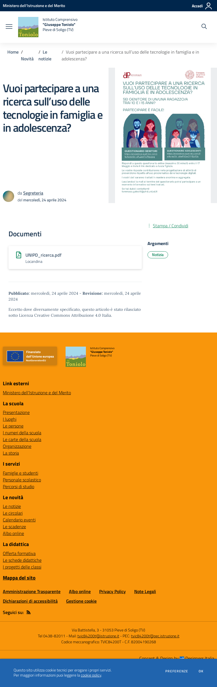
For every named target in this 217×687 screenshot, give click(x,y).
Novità (27, 58)
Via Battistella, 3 (85, 630)
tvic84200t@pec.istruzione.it (155, 636)
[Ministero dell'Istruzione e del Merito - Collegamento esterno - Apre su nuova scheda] (34, 5)
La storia (11, 453)
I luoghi (9, 419)
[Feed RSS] (28, 612)
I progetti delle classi (22, 566)
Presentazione (16, 412)
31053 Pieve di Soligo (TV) (123, 630)
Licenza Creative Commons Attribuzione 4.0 (60, 315)
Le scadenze (14, 526)
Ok (201, 671)
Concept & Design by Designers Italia (176, 658)
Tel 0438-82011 (51, 636)
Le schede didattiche (22, 560)
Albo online (13, 533)
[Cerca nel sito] (204, 27)
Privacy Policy (112, 591)
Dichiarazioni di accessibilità (30, 601)
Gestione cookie (81, 601)
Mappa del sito (19, 578)
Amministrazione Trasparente (31, 591)
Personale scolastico (22, 479)
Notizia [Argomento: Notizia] (158, 254)
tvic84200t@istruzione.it (98, 636)
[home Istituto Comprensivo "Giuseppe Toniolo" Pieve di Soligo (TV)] (47, 27)
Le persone (13, 425)
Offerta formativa (19, 553)
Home (13, 52)
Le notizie (44, 55)
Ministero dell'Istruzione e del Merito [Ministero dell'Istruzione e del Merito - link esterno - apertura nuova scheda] (37, 392)
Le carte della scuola (22, 439)
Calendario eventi (19, 519)
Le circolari (13, 513)
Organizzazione (17, 446)
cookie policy (91, 675)
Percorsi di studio (18, 486)
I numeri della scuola (22, 432)
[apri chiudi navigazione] (9, 27)
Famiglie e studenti (20, 473)
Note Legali (145, 591)
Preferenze (176, 671)
